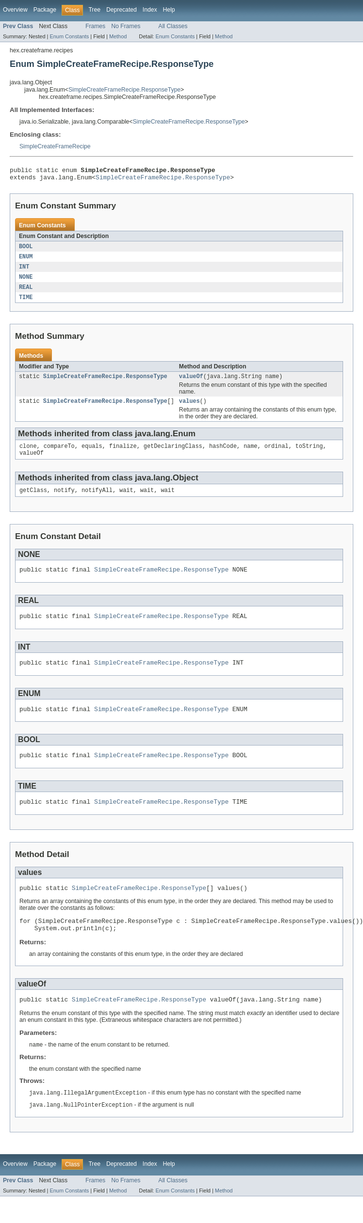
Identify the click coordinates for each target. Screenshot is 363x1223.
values (189, 409)
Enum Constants (69, 36)
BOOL (26, 250)
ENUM (26, 260)
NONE (26, 282)
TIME (26, 303)
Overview (15, 9)
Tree (94, 9)
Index (150, 9)
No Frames (125, 26)
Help (169, 9)
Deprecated (121, 9)
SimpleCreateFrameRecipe (55, 146)
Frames (95, 26)
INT (24, 271)
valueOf (191, 383)
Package (44, 9)
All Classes (172, 26)
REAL (26, 292)
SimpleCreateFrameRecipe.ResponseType (124, 89)
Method (118, 36)
